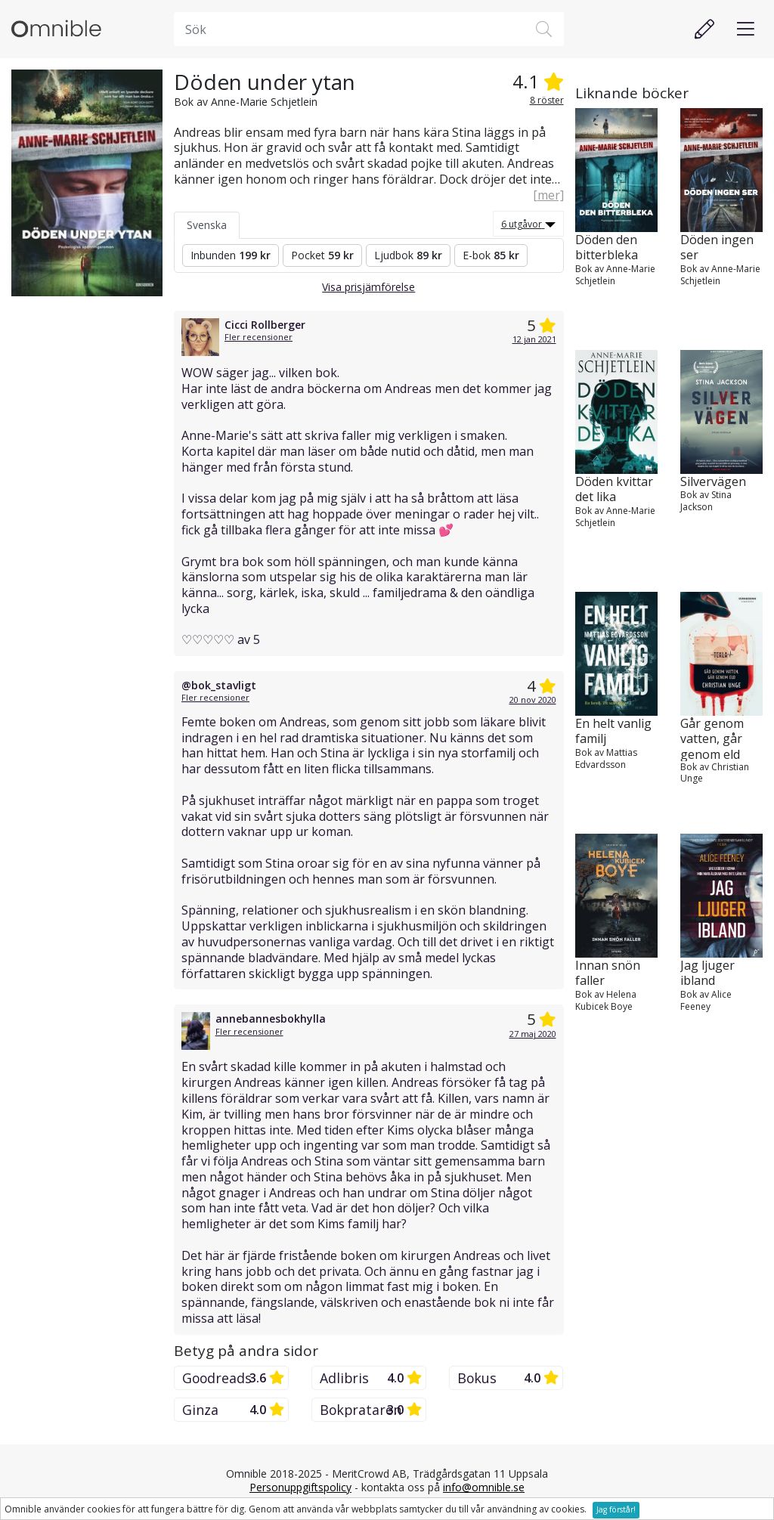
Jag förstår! (616, 1509)
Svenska (207, 225)
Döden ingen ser (717, 248)
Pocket (322, 255)
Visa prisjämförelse (368, 287)
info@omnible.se (484, 1487)
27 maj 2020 (532, 1033)
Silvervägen (713, 482)
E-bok (491, 255)
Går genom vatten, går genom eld (712, 738)
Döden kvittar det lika (614, 490)
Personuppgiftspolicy (300, 1487)
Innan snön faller (607, 973)
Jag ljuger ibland (707, 973)
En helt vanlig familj (613, 732)
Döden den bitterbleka (606, 248)
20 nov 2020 (532, 699)
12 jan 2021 (534, 339)
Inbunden (230, 255)
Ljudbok (408, 255)
